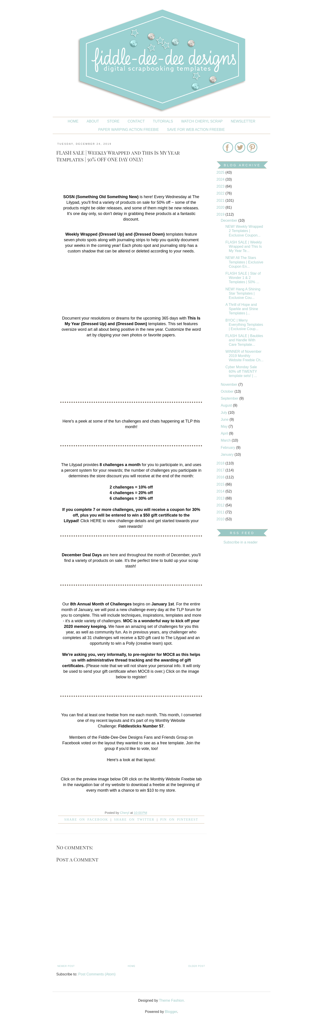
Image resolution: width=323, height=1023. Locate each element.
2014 (220, 491)
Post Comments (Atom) (97, 974)
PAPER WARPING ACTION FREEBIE (128, 129)
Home (73, 121)
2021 (220, 200)
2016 (220, 477)
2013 (220, 498)
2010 (220, 519)
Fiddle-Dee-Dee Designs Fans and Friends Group (143, 737)
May (225, 426)
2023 (220, 186)
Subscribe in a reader (240, 542)
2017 (220, 470)
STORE (113, 121)
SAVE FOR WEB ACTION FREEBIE (196, 129)
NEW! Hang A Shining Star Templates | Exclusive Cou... (242, 293)
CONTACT (136, 121)
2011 (220, 512)
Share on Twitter (134, 819)
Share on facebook (86, 819)
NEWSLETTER (243, 121)
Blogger (171, 1012)
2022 (220, 193)
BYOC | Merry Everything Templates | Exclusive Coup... (244, 324)
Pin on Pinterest (179, 819)
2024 (220, 179)
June (225, 419)
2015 (220, 484)
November (229, 384)
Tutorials (163, 121)
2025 (220, 172)
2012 (220, 505)
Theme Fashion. (172, 1000)
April (225, 433)
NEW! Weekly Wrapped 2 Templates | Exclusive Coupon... (244, 231)
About (93, 121)
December (229, 220)
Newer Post (66, 966)
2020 (220, 207)
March (226, 440)
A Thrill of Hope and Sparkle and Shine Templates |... (241, 309)
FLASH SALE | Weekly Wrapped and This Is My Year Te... (243, 246)
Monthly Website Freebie (172, 779)
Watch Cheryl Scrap (202, 121)
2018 (220, 463)
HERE (95, 521)
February (228, 447)
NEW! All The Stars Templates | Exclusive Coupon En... (244, 262)
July (224, 412)
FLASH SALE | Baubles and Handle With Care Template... (244, 340)
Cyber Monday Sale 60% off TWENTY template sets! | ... (241, 371)
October (227, 391)
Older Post (196, 966)
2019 (220, 214)
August (227, 405)
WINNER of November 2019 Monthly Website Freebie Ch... (244, 356)
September (230, 398)
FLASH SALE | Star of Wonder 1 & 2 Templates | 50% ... (243, 278)
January (227, 454)
